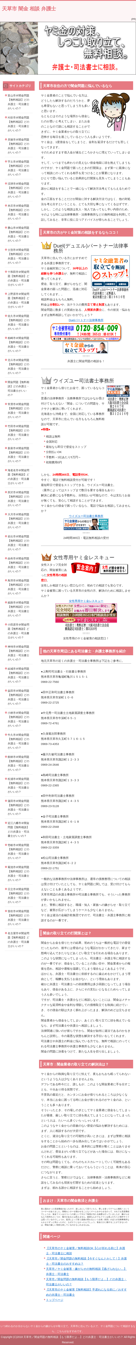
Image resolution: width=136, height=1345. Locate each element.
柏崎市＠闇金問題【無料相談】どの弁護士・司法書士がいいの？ (18, 344)
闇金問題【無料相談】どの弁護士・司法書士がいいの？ (18, 389)
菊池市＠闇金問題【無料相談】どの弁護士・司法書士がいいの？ (18, 874)
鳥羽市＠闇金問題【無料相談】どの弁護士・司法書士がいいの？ (18, 587)
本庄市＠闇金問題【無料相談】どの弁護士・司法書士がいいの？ (18, 212)
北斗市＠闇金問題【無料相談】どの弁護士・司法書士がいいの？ (18, 366)
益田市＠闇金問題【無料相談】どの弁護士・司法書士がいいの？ (18, 697)
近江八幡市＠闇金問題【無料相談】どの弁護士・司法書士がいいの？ (18, 829)
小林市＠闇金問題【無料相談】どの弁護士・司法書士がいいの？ (18, 719)
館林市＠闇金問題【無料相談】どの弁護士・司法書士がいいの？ (18, 763)
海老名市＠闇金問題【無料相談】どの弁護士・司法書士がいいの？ (18, 477)
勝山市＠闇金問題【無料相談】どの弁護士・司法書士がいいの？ (18, 234)
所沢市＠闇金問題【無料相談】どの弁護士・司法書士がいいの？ (18, 499)
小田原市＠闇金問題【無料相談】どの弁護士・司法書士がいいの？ (18, 631)
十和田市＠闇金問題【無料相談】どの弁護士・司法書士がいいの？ (18, 278)
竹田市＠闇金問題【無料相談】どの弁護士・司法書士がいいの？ (18, 433)
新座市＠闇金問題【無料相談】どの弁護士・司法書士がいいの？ (18, 455)
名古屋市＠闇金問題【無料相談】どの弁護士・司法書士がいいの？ (18, 940)
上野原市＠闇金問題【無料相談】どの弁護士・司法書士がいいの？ (18, 300)
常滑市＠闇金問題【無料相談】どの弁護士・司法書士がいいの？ (18, 411)
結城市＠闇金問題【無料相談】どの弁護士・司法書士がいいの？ (18, 675)
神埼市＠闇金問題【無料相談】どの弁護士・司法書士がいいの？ (18, 653)
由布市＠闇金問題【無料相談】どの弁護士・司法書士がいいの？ (18, 565)
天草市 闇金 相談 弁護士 (29, 9)
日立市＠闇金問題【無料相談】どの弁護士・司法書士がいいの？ (18, 896)
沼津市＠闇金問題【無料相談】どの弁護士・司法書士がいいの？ (18, 190)
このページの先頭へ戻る (119, 1318)
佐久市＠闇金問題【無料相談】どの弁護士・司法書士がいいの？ (18, 322)
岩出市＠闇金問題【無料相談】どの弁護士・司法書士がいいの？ (18, 543)
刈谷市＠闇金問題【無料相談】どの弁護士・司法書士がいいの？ (18, 124)
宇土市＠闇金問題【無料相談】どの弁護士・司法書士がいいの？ (18, 168)
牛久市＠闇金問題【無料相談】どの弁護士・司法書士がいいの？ (18, 741)
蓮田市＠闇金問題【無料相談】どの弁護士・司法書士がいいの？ (18, 807)
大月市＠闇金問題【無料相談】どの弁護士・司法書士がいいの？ (18, 521)
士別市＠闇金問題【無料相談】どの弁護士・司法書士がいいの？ (18, 256)
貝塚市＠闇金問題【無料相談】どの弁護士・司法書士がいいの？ (18, 146)
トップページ (54, 1299)
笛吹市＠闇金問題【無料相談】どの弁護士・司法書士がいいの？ (18, 918)
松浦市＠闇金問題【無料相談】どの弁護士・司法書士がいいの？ (18, 785)
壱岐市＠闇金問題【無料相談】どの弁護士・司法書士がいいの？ (18, 852)
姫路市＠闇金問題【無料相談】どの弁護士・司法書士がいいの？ (18, 609)
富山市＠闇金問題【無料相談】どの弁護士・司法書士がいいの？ (18, 102)
